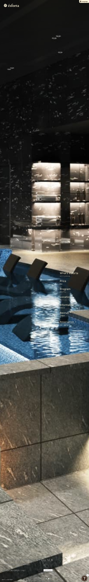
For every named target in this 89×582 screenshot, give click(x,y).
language (84, 1)
